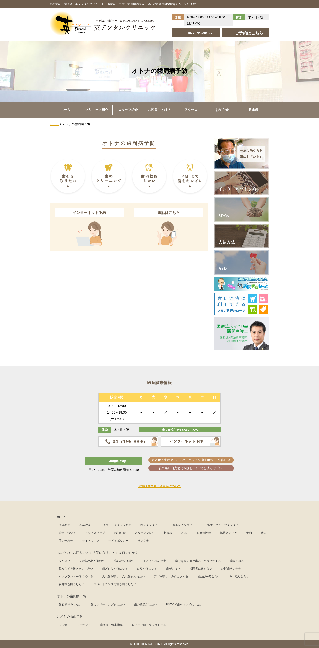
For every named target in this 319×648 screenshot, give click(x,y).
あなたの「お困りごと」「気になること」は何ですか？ (97, 552)
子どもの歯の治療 (154, 561)
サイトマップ (90, 540)
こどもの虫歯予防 (70, 616)
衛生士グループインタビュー (225, 525)
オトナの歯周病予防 (71, 596)
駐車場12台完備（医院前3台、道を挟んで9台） (191, 468)
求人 (264, 532)
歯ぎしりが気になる (115, 568)
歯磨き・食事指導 (111, 624)
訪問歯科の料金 (231, 568)
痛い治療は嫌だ (124, 561)
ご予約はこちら (249, 33)
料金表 (253, 110)
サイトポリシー (118, 540)
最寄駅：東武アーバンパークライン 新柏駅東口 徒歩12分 (191, 460)
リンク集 (143, 540)
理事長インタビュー (185, 525)
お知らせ (222, 110)
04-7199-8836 (199, 33)
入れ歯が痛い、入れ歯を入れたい (123, 576)
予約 (249, 532)
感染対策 (85, 525)
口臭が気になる (147, 568)
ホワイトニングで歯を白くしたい (115, 584)
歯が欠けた (173, 568)
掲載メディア (228, 532)
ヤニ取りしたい (239, 576)
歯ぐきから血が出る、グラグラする (198, 561)
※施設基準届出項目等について (159, 486)
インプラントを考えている (76, 576)
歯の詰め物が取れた (92, 561)
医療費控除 (204, 532)
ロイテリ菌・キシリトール (149, 624)
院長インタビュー (151, 525)
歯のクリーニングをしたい (108, 604)
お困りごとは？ (159, 110)
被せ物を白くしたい (71, 584)
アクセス (190, 110)
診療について (67, 532)
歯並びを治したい (208, 576)
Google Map (116, 461)
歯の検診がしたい (145, 604)
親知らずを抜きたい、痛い (76, 568)
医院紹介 (64, 525)
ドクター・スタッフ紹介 (115, 525)
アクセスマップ (95, 532)
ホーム (65, 110)
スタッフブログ (145, 532)
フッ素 (63, 624)
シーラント (83, 624)
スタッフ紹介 (128, 110)
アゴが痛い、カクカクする (171, 576)
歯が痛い (64, 561)
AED (184, 532)
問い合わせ (66, 540)
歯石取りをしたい (70, 604)
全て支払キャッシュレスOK (180, 430)
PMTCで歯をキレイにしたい (184, 604)
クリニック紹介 (96, 110)
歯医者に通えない (200, 568)
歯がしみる (237, 561)
